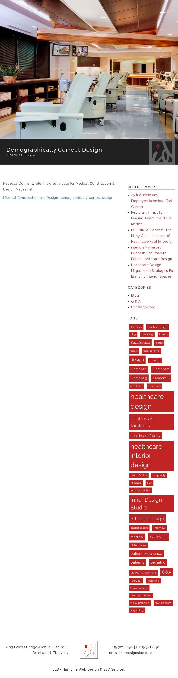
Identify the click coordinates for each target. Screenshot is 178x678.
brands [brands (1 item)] (163, 334)
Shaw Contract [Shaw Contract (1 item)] (139, 588)
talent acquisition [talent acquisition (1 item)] (140, 595)
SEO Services (114, 669)
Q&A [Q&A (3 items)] (166, 571)
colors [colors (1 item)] (133, 350)
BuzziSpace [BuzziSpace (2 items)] (140, 342)
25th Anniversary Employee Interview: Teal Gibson (151, 200)
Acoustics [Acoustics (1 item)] (136, 327)
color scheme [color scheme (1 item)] (151, 350)
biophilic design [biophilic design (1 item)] (157, 327)
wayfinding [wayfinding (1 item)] (137, 610)
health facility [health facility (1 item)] (138, 475)
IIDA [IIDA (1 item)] (149, 482)
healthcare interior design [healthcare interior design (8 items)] (146, 456)
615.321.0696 (122, 647)
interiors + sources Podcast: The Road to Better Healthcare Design (151, 253)
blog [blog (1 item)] (133, 334)
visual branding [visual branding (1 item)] (139, 602)
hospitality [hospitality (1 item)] (159, 475)
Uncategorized (143, 307)
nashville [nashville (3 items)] (158, 536)
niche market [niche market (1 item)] (138, 545)
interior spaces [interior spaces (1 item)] (139, 527)
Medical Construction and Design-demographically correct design (58, 197)
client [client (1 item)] (159, 342)
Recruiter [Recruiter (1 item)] (135, 580)
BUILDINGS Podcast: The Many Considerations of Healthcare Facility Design (152, 235)
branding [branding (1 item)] (147, 334)
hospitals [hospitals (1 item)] (135, 482)
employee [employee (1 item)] (136, 386)
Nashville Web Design (81, 669)
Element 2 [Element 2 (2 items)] (161, 369)
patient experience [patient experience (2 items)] (146, 553)
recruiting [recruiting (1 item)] (153, 580)
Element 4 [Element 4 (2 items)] (161, 378)
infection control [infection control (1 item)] (140, 490)
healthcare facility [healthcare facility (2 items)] (145, 435)
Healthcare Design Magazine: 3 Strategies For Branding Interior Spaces (153, 270)
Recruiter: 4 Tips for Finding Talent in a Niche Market (151, 218)
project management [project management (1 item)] (143, 572)
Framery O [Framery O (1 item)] (154, 386)
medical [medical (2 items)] (137, 537)
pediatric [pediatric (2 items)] (157, 562)
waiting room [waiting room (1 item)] (163, 602)
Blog (135, 295)
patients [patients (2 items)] (137, 562)
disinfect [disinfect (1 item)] (155, 360)
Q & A (136, 301)
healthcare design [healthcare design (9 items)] (147, 401)
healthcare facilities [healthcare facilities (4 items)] (143, 422)
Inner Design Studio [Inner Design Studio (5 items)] (146, 504)
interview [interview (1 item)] (159, 527)
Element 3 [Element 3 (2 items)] (138, 378)
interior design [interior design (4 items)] (147, 519)
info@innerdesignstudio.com (132, 653)
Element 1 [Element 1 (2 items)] (138, 369)
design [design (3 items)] (137, 359)
